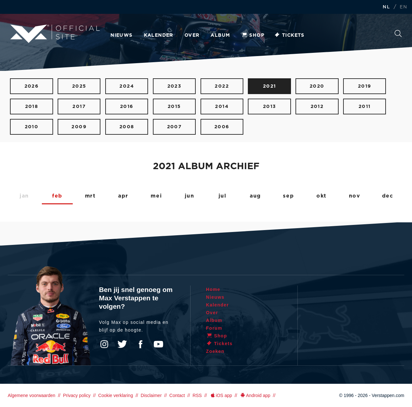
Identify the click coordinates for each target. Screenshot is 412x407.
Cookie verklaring (115, 395)
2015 (174, 106)
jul (223, 196)
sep (288, 196)
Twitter (122, 344)
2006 (221, 126)
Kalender (158, 35)
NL (386, 7)
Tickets (289, 35)
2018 (31, 106)
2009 (79, 126)
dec (387, 196)
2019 (364, 86)
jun (189, 196)
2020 (317, 86)
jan (24, 196)
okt (321, 196)
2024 (126, 86)
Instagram (104, 344)
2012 (317, 106)
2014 (222, 106)
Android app (255, 395)
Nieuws (121, 35)
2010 (32, 126)
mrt (90, 196)
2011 (365, 106)
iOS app (221, 395)
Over (192, 35)
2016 (127, 106)
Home (213, 289)
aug (255, 196)
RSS (197, 395)
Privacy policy (77, 395)
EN (403, 7)
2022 (222, 86)
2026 (31, 86)
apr (123, 196)
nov (354, 196)
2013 (269, 106)
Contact (177, 395)
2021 (269, 86)
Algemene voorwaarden (31, 395)
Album (220, 35)
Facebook (140, 344)
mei (156, 196)
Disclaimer (151, 395)
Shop (252, 35)
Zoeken (398, 33)
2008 (126, 126)
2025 (79, 86)
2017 (79, 106)
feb (57, 196)
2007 (174, 126)
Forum (214, 328)
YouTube (158, 344)
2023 (174, 86)
